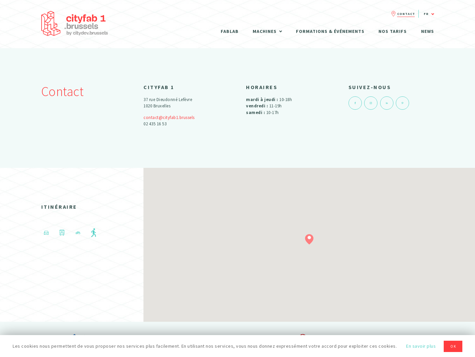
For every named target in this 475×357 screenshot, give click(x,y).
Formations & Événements (330, 31)
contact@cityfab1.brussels (169, 117)
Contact (406, 14)
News (427, 31)
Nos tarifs (392, 31)
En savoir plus (421, 346)
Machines (265, 31)
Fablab (230, 31)
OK (453, 346)
